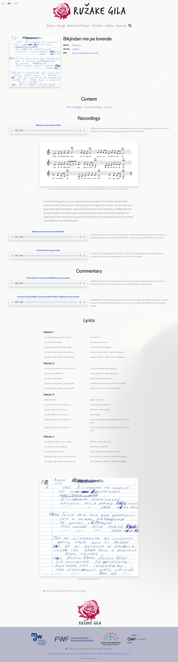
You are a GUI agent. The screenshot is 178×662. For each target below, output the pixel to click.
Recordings (74, 107)
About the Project (78, 25)
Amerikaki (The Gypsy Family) (48, 250)
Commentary (92, 107)
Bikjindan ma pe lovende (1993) (48, 125)
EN (9, 3)
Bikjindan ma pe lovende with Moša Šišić (48, 231)
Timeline (97, 25)
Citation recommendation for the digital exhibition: (90, 648)
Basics (51, 25)
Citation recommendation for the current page (66, 590)
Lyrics (107, 107)
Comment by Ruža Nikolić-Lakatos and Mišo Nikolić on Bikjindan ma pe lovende (48, 296)
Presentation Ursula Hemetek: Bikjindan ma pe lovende (48, 278)
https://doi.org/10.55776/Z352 (94, 653)
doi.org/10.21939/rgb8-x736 (85, 52)
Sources (121, 25)
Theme (84, 658)
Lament (75, 48)
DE (3, 3)
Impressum (74, 653)
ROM (16, 3)
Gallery (109, 25)
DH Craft (93, 658)
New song (76, 44)
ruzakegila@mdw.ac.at (120, 653)
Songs (61, 25)
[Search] (129, 25)
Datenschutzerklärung (58, 653)
